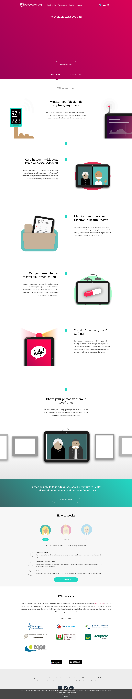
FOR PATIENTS (56, 74)
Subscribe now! (66, 500)
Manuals (94, 681)
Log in (71, 5)
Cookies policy (81, 681)
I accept (66, 696)
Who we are (62, 5)
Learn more (103, 690)
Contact (79, 5)
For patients (60, 678)
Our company (99, 603)
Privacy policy (66, 681)
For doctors (73, 678)
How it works (51, 5)
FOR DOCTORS (75, 74)
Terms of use (51, 681)
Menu (109, 5)
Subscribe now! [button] (66, 64)
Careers (39, 681)
